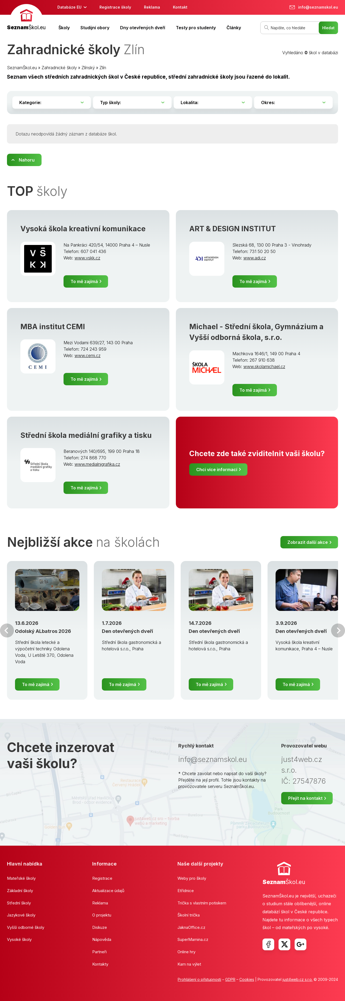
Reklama (152, 7)
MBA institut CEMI (52, 326)
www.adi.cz (254, 258)
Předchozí (7, 630)
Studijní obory (94, 27)
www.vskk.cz (87, 258)
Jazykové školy (21, 915)
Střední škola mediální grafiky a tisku (86, 435)
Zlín (102, 67)
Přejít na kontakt (305, 798)
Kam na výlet (189, 964)
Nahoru (27, 160)
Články (234, 27)
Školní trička (188, 915)
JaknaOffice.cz (191, 927)
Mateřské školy (21, 878)
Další (338, 630)
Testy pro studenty (196, 27)
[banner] (26, 18)
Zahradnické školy (59, 67)
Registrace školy (115, 7)
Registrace (102, 878)
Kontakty (100, 964)
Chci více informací (216, 469)
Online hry (186, 951)
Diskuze (99, 927)
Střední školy (19, 902)
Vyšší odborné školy (25, 927)
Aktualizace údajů (108, 890)
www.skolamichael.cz (264, 366)
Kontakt (180, 7)
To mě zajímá (84, 281)
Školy (64, 27)
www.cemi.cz (88, 355)
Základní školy (20, 890)
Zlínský (88, 67)
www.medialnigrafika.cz (97, 464)
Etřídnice (185, 890)
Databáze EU (69, 7)
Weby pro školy (191, 878)
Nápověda (101, 939)
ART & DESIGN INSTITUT (232, 228)
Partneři (99, 951)
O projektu (101, 915)
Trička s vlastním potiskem (201, 902)
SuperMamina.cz (192, 939)
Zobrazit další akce (307, 542)
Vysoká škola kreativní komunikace (83, 228)
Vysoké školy (19, 939)
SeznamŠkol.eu (22, 67)
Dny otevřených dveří (142, 27)
